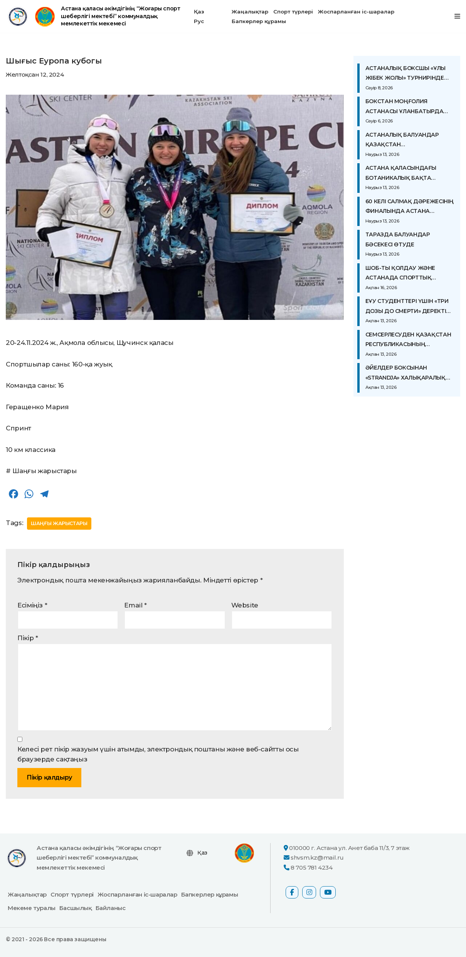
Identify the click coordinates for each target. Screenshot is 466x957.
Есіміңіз (32, 605)
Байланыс (111, 908)
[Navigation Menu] (457, 16)
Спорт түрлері (293, 11)
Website (244, 605)
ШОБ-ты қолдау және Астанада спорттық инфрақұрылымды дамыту (409, 273)
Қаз (199, 11)
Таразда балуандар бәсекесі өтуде (397, 239)
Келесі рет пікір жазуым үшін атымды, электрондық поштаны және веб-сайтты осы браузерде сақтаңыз (157, 754)
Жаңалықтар (250, 11)
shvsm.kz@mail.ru (317, 858)
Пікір (27, 638)
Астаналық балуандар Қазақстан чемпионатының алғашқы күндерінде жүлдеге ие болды (408, 140)
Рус (199, 21)
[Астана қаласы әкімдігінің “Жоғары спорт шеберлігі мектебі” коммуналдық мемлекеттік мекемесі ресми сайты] (93, 16)
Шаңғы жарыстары (60, 523)
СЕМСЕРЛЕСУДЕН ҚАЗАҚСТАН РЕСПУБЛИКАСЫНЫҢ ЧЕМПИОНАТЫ (408, 340)
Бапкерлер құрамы (259, 21)
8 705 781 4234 (311, 867)
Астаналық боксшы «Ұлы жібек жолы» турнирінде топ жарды (405, 74)
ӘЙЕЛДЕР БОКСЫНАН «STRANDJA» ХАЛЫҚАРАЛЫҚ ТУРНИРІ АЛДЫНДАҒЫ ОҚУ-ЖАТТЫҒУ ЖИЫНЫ (405, 373)
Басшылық (75, 908)
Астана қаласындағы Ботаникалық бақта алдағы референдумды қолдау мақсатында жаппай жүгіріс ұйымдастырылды (403, 173)
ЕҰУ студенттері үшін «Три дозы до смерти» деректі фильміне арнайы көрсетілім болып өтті (406, 307)
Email (135, 605)
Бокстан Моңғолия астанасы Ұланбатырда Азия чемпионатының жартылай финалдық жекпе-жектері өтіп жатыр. (408, 107)
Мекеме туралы (32, 908)
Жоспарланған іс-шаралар (356, 11)
